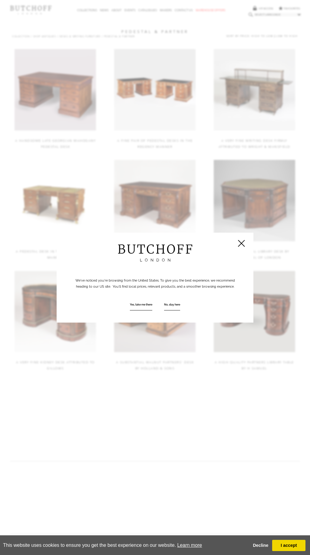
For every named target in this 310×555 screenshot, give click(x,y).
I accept (289, 545)
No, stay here (172, 304)
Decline (260, 545)
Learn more (189, 545)
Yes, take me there (141, 304)
